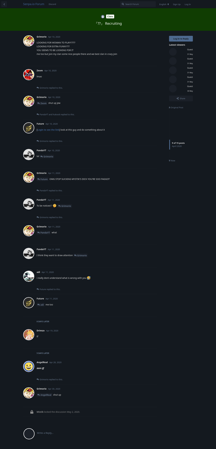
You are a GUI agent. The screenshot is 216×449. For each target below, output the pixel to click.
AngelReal (45, 394)
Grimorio (48, 156)
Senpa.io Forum (33, 4)
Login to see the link (48, 129)
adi (42, 304)
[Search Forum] (138, 4)
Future (44, 179)
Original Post (176, 107)
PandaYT (45, 232)
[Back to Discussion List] (4, 4)
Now (172, 160)
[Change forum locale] (164, 4)
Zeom (43, 103)
